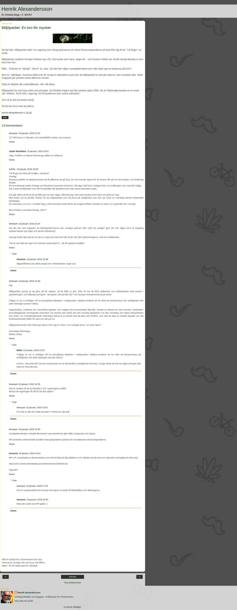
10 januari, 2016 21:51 (34, 350)
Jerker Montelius (17, 151)
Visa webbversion (72, 582)
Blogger (77, 607)
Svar (14, 254)
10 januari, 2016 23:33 (37, 499)
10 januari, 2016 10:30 (29, 281)
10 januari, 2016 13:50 (29, 429)
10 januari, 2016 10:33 (29, 384)
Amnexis (21, 259)
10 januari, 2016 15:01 (37, 407)
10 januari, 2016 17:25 (37, 486)
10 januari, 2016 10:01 (38, 151)
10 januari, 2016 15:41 (30, 453)
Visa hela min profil (24, 601)
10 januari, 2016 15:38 (37, 259)
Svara (12, 142)
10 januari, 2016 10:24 (29, 223)
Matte (19, 350)
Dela (5, 117)
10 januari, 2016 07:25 (29, 133)
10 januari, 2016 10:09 (27, 169)
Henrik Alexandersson (27, 9)
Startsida (72, 577)
